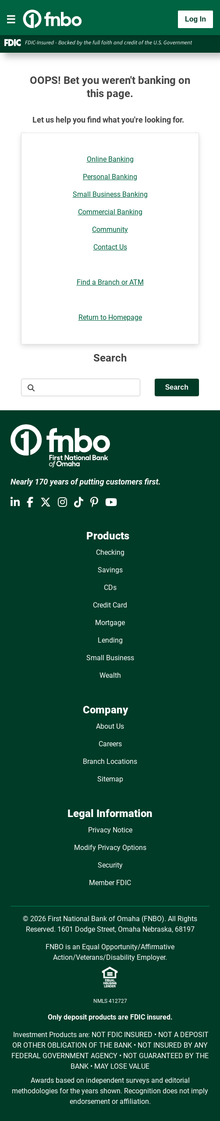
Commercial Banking (110, 212)
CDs (110, 587)
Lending (110, 640)
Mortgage (110, 622)
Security (110, 865)
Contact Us (110, 247)
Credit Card (110, 605)
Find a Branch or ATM (110, 282)
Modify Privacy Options (110, 847)
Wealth (110, 675)
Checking (110, 552)
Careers (110, 744)
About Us (110, 726)
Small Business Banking (110, 194)
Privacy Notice (110, 830)
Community (110, 229)
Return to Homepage (110, 317)
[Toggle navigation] (11, 19)
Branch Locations (110, 761)
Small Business (110, 658)
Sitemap (110, 779)
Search (176, 387)
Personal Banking (110, 177)
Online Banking (110, 159)
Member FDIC (110, 883)
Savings (110, 570)
